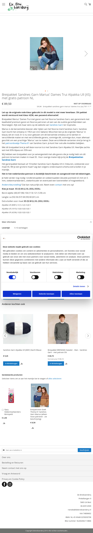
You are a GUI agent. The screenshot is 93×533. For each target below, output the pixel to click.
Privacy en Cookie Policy (13, 479)
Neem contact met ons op (14, 468)
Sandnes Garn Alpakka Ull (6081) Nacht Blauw (22, 350)
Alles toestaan (76, 294)
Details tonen (79, 286)
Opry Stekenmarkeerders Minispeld (12, 411)
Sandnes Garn (56, 125)
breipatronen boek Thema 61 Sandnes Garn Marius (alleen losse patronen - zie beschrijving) (38, 414)
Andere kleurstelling (11, 184)
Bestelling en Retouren (12, 462)
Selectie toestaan (46, 294)
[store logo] (18, 6)
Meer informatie (9, 222)
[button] (86, 53)
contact (58, 184)
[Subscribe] (84, 450)
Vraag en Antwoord (11, 473)
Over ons (6, 457)
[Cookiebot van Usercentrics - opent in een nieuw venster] (79, 238)
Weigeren (17, 294)
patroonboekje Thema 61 (17, 143)
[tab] (46, 222)
